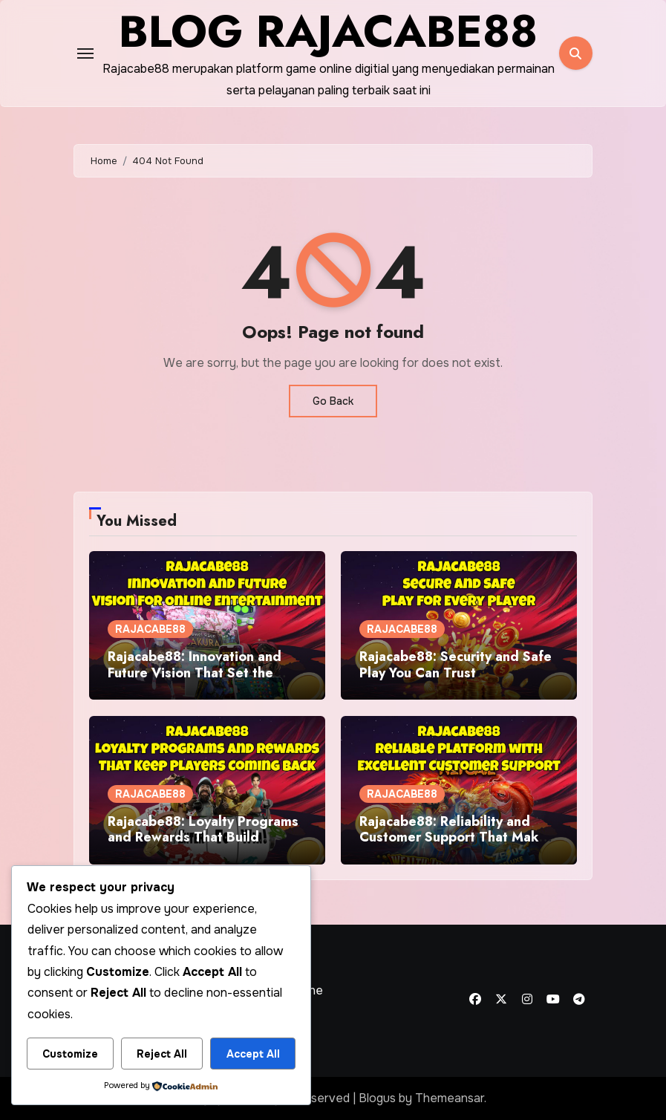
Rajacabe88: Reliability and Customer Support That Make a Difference (453, 837)
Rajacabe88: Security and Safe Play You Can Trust (455, 665)
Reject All (162, 1054)
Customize (70, 1054)
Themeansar (449, 1098)
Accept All (253, 1054)
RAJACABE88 (150, 629)
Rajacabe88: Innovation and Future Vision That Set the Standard (194, 672)
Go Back (333, 401)
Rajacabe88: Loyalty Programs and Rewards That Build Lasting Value (203, 837)
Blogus (377, 1098)
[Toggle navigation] (85, 53)
